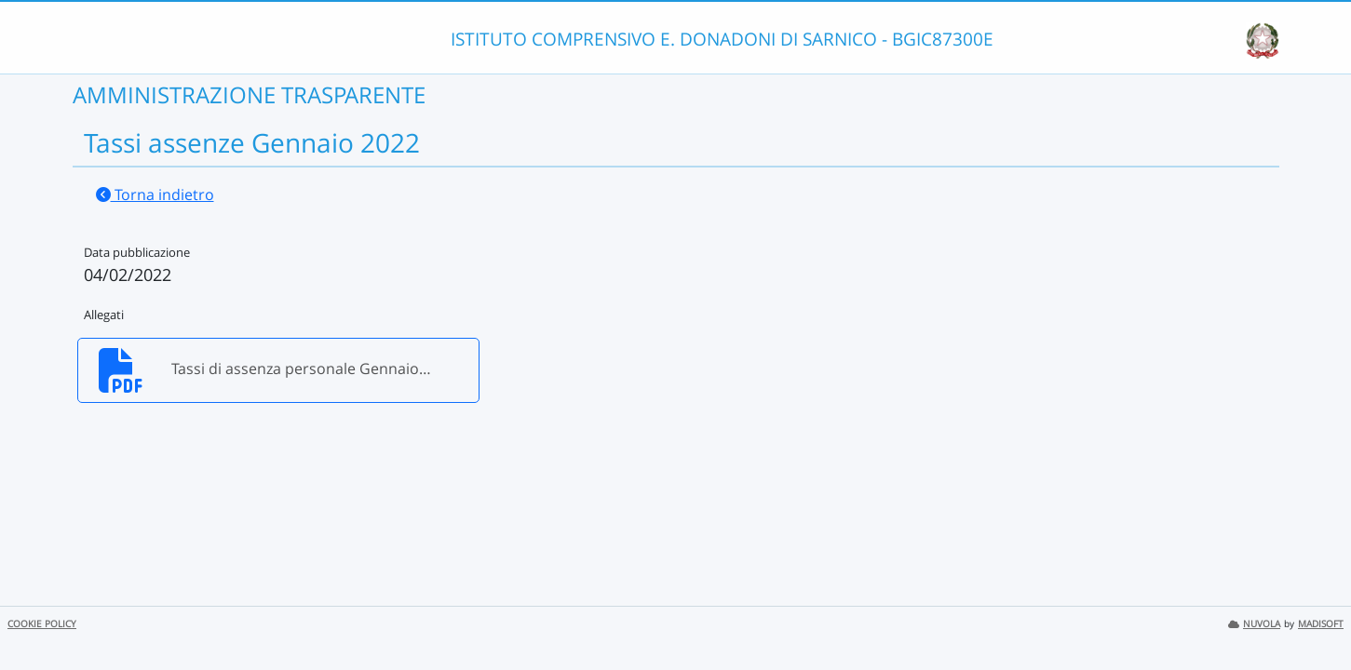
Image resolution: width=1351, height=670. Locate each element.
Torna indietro (155, 194)
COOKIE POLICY (41, 624)
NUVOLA (1254, 624)
